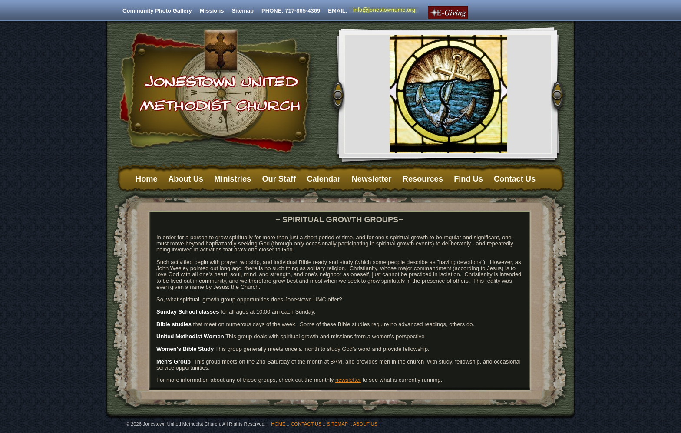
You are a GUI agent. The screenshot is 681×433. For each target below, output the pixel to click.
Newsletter (372, 179)
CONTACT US (306, 423)
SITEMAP (337, 423)
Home (147, 179)
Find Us (468, 179)
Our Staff (279, 179)
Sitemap (242, 10)
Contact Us (515, 179)
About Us (185, 179)
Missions (212, 10)
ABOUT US (365, 423)
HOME (278, 423)
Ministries (232, 179)
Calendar (323, 179)
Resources (423, 179)
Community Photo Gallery (157, 10)
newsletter (348, 380)
